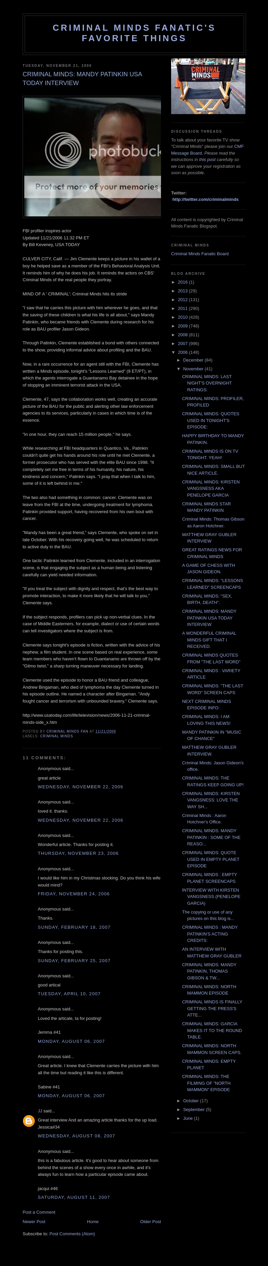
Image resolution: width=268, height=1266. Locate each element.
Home (93, 1221)
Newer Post (34, 1221)
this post (207, 159)
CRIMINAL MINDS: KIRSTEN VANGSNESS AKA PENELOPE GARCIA (211, 488)
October (191, 1100)
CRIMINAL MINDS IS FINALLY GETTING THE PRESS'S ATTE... (212, 1008)
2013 (183, 290)
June (188, 1118)
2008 (183, 334)
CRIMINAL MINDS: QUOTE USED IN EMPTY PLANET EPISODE (210, 859)
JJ (40, 1110)
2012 (183, 299)
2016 (183, 282)
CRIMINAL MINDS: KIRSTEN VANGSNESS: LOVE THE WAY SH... (211, 800)
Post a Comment (39, 1212)
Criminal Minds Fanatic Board (200, 253)
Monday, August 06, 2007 (71, 1041)
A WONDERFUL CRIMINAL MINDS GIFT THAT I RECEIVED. (209, 640)
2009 (183, 325)
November (194, 368)
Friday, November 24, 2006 (74, 893)
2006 (183, 352)
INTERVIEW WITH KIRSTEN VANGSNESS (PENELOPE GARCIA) (211, 897)
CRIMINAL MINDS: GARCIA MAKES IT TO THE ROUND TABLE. (212, 1030)
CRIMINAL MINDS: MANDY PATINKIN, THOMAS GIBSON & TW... (209, 971)
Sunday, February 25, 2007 (74, 960)
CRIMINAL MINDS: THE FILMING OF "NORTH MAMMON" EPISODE (206, 1083)
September (194, 1109)
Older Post (150, 1221)
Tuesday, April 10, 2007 (69, 993)
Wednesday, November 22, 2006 (80, 786)
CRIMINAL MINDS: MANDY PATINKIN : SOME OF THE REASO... (211, 837)
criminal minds (56, 736)
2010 (183, 317)
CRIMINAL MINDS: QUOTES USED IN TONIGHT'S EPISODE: (210, 420)
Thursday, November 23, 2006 (78, 853)
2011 (183, 308)
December (194, 360)
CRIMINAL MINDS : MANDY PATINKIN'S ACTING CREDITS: (210, 934)
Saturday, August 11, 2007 (74, 1197)
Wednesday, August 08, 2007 (76, 1135)
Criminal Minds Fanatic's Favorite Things (134, 33)
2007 (183, 343)
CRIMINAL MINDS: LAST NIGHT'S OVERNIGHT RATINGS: (207, 383)
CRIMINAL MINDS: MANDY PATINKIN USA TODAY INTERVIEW (209, 618)
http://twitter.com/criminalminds (205, 199)
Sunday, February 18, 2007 (74, 927)
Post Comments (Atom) (72, 1233)
